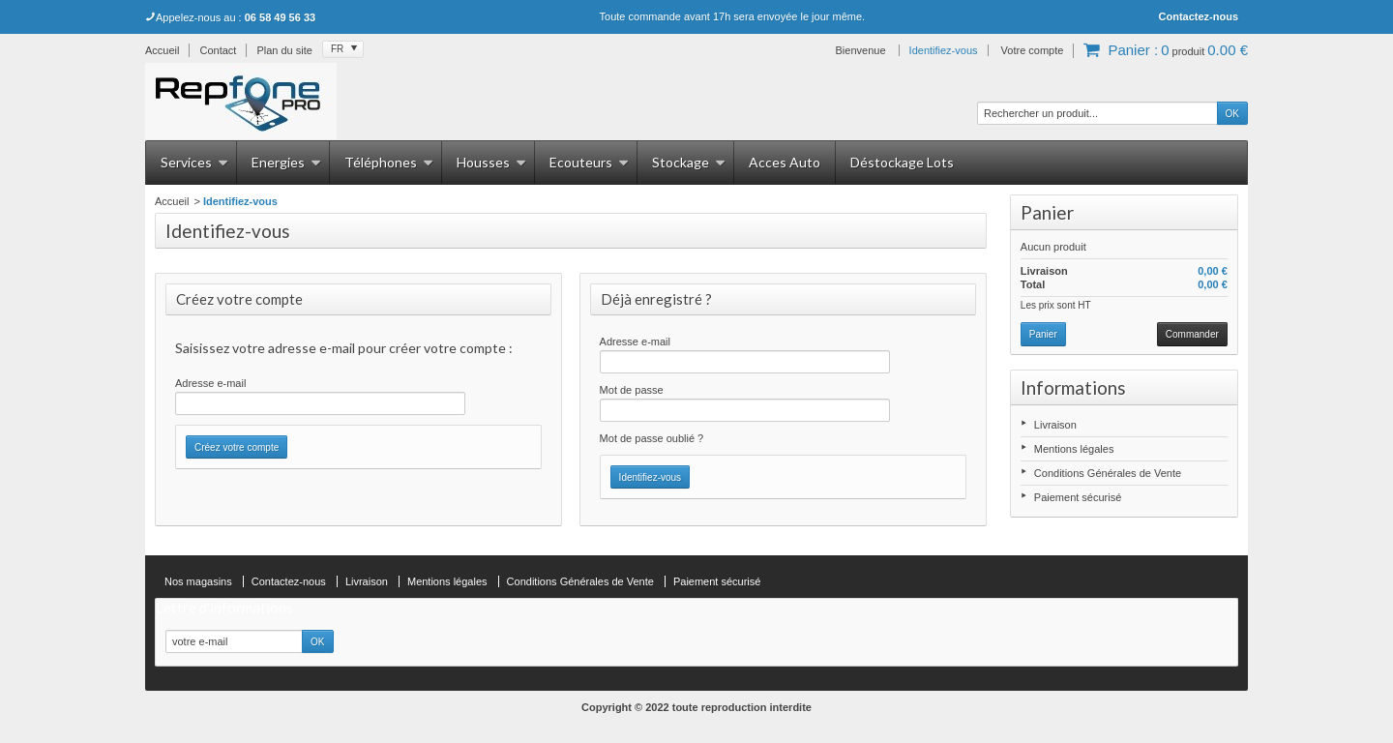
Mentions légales (1074, 449)
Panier (1047, 212)
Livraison (1055, 425)
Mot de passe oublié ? (652, 438)
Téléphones (388, 162)
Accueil (172, 201)
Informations (1073, 387)
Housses (491, 162)
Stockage (689, 162)
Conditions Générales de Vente (1107, 473)
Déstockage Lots (902, 162)
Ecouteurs (589, 162)
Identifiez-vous (943, 50)
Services (194, 162)
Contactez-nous (1199, 16)
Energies (286, 162)
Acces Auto (784, 162)
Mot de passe (632, 390)
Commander (1192, 334)
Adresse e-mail (210, 383)
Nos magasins (198, 581)
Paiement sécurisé (1078, 497)
